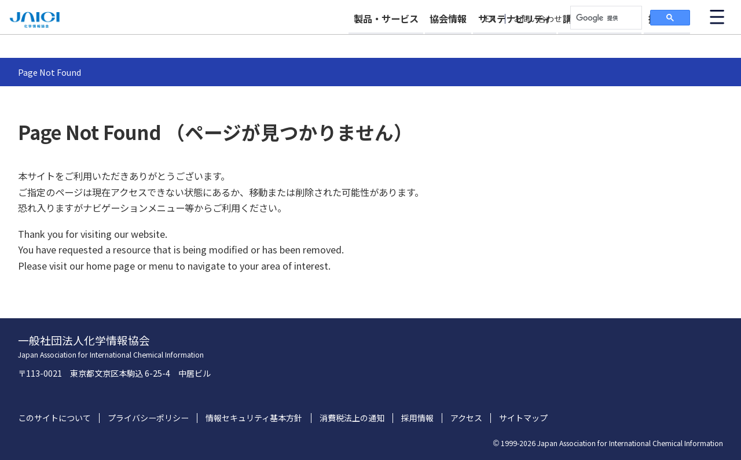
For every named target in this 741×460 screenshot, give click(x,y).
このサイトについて (54, 418)
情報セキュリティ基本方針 (254, 418)
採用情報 (666, 42)
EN (490, 19)
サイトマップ (523, 418)
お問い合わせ (537, 19)
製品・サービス (337, 42)
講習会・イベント (588, 42)
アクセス (466, 418)
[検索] (605, 18)
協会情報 (411, 42)
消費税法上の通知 (352, 418)
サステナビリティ (490, 42)
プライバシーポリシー (148, 418)
